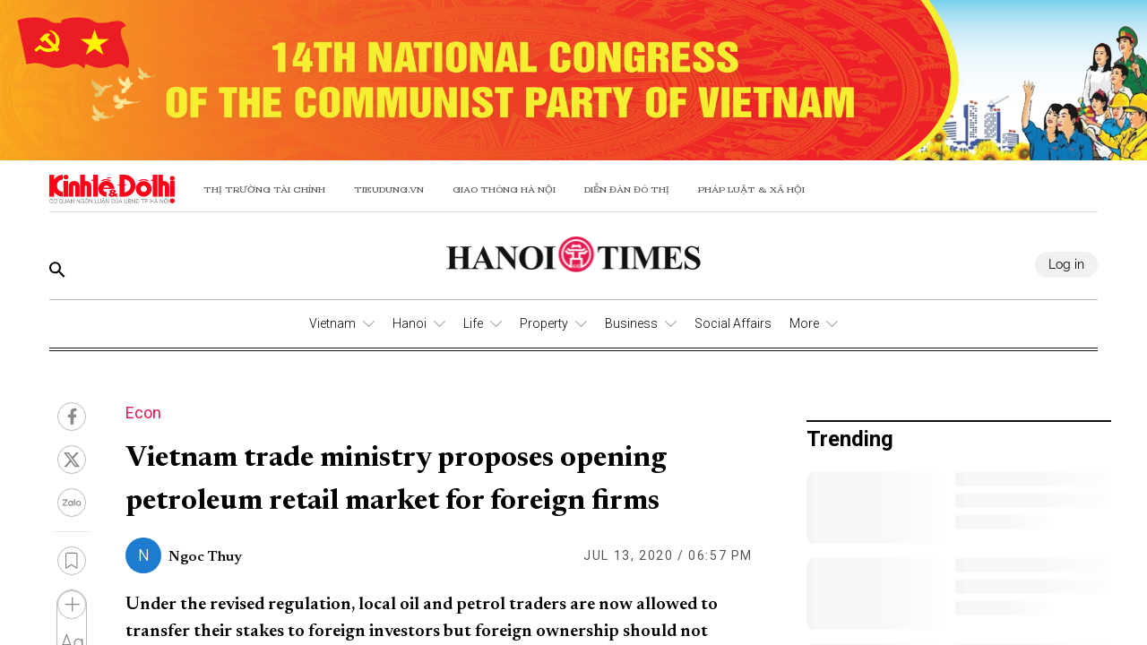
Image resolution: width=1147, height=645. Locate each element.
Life (473, 323)
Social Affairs (733, 323)
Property (544, 323)
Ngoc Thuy (205, 557)
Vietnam (332, 323)
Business (631, 323)
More (804, 323)
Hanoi (409, 323)
